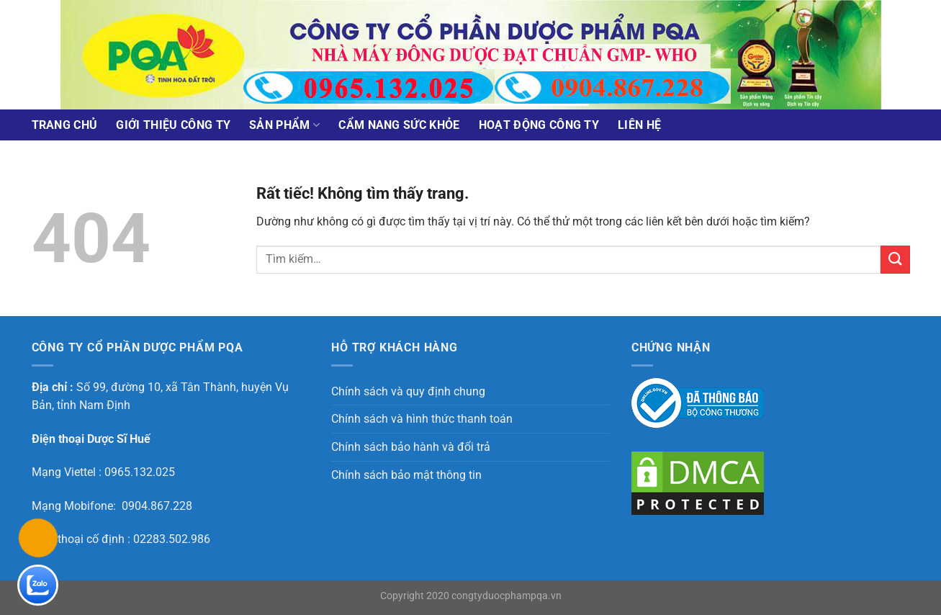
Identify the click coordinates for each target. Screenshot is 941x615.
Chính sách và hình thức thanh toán (422, 419)
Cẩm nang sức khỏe (398, 125)
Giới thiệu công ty (173, 125)
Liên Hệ (639, 125)
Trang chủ (65, 125)
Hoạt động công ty (539, 125)
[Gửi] (895, 260)
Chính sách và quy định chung (408, 391)
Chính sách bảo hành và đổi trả (410, 447)
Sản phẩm (284, 125)
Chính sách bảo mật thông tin (406, 475)
